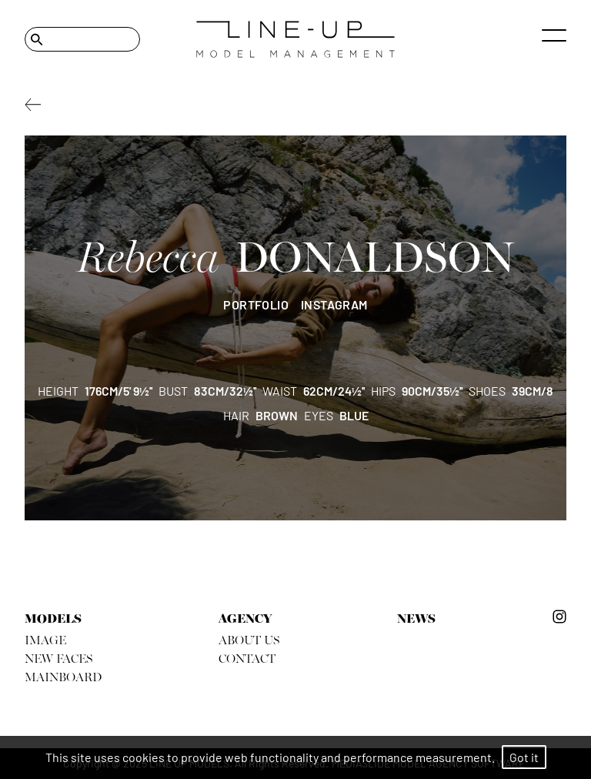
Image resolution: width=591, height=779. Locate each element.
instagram (334, 304)
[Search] (82, 39)
